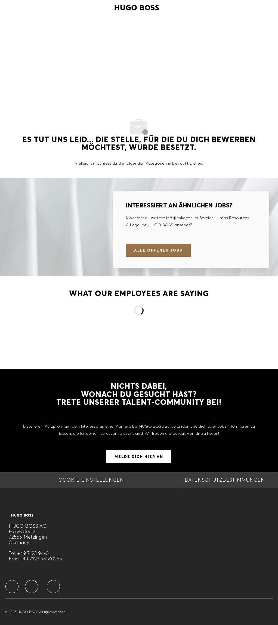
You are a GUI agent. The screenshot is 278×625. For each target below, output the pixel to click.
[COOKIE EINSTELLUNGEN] (91, 480)
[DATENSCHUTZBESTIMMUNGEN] (224, 480)
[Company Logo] (137, 6)
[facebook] (11, 586)
